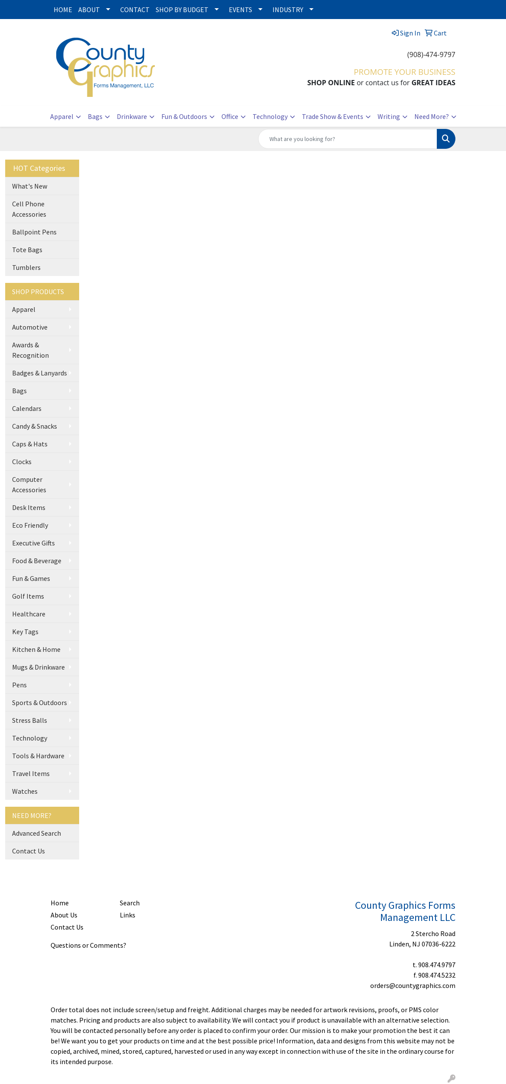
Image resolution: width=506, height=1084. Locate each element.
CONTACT (135, 9)
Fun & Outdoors (184, 116)
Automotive (30, 327)
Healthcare (28, 613)
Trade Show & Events (332, 116)
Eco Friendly (30, 525)
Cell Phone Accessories (29, 208)
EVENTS (240, 9)
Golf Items (28, 596)
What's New (29, 186)
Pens (19, 684)
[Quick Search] (347, 139)
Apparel (62, 116)
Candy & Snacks (34, 426)
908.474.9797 (436, 964)
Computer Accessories (29, 484)
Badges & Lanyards (39, 373)
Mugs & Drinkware (38, 667)
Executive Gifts (33, 543)
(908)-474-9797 (431, 54)
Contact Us (28, 851)
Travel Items (31, 773)
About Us (64, 915)
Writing (389, 116)
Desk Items (28, 507)
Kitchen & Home (36, 649)
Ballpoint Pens (34, 232)
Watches (25, 791)
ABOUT (89, 9)
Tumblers (26, 267)
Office (229, 116)
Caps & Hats (30, 443)
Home (60, 902)
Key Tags (25, 631)
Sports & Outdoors (39, 702)
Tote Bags (27, 249)
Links (127, 915)
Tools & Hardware (38, 755)
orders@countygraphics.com (412, 985)
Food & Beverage (36, 560)
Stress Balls (29, 720)
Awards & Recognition (30, 349)
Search (130, 902)
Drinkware (132, 116)
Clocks (22, 461)
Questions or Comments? (88, 945)
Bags (95, 116)
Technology (270, 116)
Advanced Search (36, 833)
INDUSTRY (287, 9)
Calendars (27, 408)
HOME (63, 9)
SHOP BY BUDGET (182, 9)
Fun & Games (31, 578)
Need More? (431, 116)
